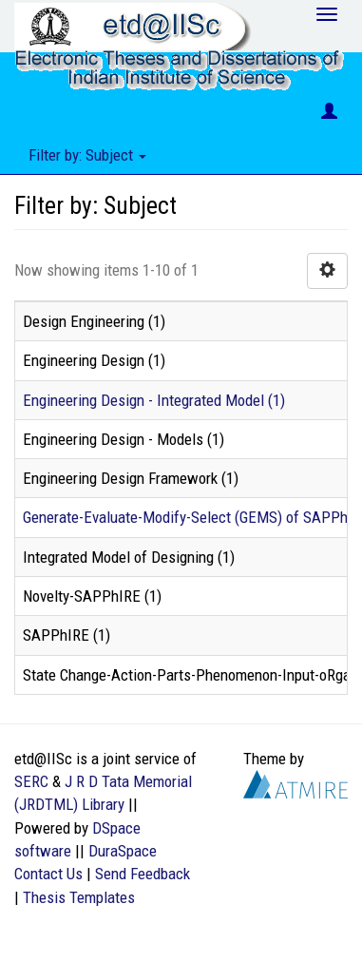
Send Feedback (142, 873)
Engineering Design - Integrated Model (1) (154, 400)
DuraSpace (122, 850)
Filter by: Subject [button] (87, 154)
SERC (31, 781)
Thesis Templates (79, 897)
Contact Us (48, 873)
